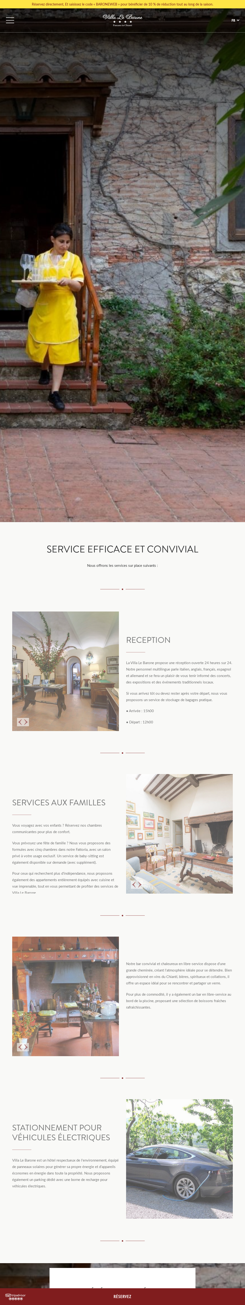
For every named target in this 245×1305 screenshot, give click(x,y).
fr (233, 20)
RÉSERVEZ (122, 1296)
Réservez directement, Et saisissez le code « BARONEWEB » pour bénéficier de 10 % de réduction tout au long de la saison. (122, 4)
